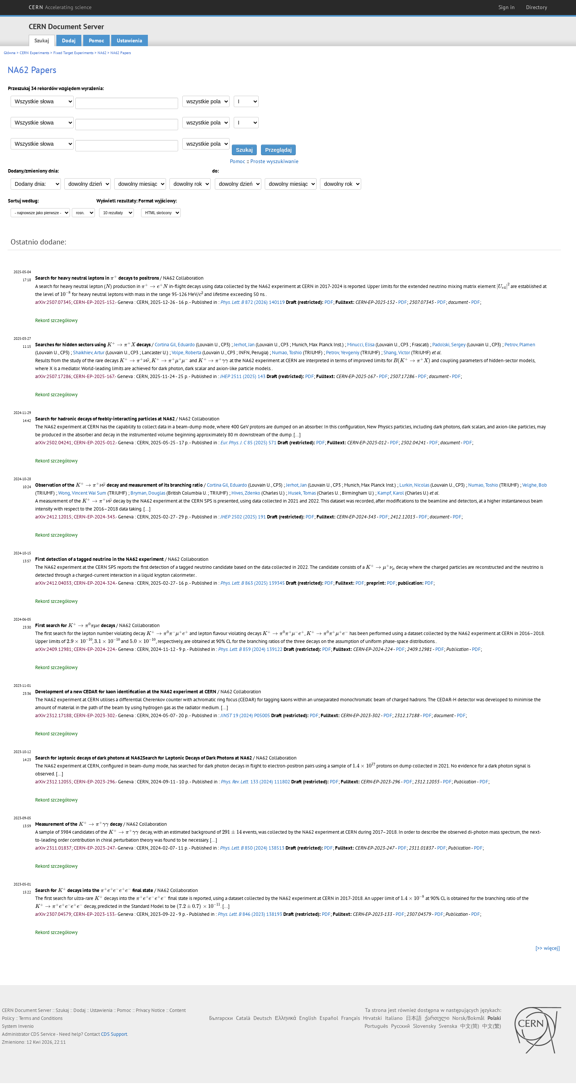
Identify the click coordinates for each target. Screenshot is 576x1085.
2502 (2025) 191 (243, 517)
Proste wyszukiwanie (274, 161)
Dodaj (69, 40)
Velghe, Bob (534, 485)
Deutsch (262, 1018)
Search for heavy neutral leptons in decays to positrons (97, 278)
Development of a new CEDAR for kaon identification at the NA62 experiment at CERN (125, 691)
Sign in (506, 7)
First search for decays (75, 625)
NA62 (102, 52)
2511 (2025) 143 (242, 376)
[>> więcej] (548, 948)
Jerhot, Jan (244, 344)
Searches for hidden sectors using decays (93, 344)
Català (243, 1018)
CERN (60, 7)
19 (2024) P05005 (245, 715)
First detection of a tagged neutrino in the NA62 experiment (99, 559)
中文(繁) (491, 1026)
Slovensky (424, 1026)
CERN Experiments (34, 52)
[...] (297, 434)
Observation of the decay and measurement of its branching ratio (119, 485)
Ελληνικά (285, 1018)
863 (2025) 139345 (252, 583)
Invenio (26, 1026)
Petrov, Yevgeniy (342, 352)
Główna (10, 52)
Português (376, 1026)
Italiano (394, 1018)
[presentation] (113, 277)
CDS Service (43, 1034)
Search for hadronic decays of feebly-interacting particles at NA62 (105, 419)
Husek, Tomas (302, 493)
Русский (400, 1026)
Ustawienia (129, 40)
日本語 (414, 1018)
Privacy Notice (150, 1010)
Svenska (448, 1026)
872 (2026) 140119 (252, 302)
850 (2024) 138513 (252, 848)
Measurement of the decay (78, 824)
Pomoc (96, 40)
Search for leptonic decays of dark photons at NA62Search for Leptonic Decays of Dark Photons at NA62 (143, 758)
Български (221, 1018)
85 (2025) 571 (248, 442)
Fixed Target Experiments (73, 52)
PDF (328, 302)
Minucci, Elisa (360, 344)
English (308, 1018)
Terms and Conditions (40, 1018)
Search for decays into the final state (94, 890)
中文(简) (469, 1026)
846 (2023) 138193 (250, 914)
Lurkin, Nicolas (414, 485)
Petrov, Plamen (520, 344)
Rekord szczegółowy (56, 320)
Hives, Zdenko (245, 493)
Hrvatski (372, 1018)
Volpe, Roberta (186, 352)
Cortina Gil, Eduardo (175, 344)
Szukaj (41, 40)
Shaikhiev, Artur (88, 352)
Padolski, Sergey (449, 344)
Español (329, 1018)
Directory (536, 7)
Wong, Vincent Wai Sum (82, 493)
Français (350, 1018)
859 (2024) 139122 (250, 649)
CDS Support (114, 1034)
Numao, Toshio (287, 352)
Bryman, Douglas (147, 493)
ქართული (437, 1018)
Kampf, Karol (390, 493)
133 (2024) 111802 (255, 781)
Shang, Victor (396, 352)
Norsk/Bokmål (468, 1018)
